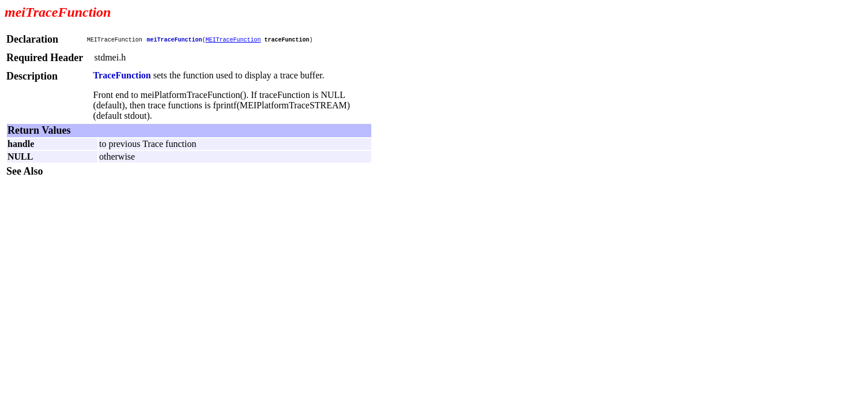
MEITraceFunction (233, 40)
